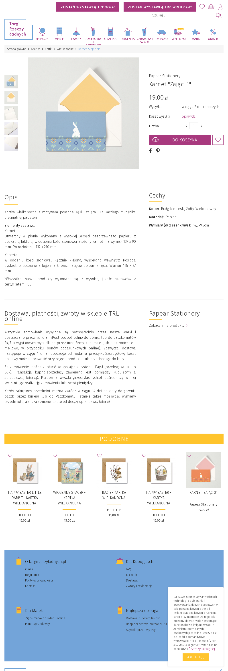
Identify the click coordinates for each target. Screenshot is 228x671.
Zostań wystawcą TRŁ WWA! (88, 7)
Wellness (179, 39)
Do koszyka (184, 140)
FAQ (128, 569)
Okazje (213, 39)
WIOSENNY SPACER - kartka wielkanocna (69, 497)
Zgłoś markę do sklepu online (45, 618)
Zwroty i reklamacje (139, 586)
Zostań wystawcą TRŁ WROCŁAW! (160, 7)
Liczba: (154, 126)
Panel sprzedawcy (37, 624)
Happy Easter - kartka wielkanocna (158, 497)
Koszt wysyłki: (159, 116)
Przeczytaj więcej (201, 649)
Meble (59, 39)
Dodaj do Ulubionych (218, 140)
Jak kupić (132, 575)
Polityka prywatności (39, 580)
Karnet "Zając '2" (203, 492)
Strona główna (16, 49)
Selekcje (42, 39)
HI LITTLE (25, 515)
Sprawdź (188, 116)
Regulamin (32, 575)
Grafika (110, 39)
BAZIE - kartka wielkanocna (114, 495)
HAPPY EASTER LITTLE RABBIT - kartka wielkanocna (24, 497)
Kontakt (30, 586)
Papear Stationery (164, 75)
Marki (196, 39)
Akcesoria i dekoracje (93, 41)
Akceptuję (195, 657)
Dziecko (162, 39)
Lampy (76, 39)
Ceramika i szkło (145, 40)
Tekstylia (127, 39)
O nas (29, 569)
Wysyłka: (155, 107)
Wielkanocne (65, 49)
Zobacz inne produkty (168, 325)
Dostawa (132, 580)
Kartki (48, 49)
